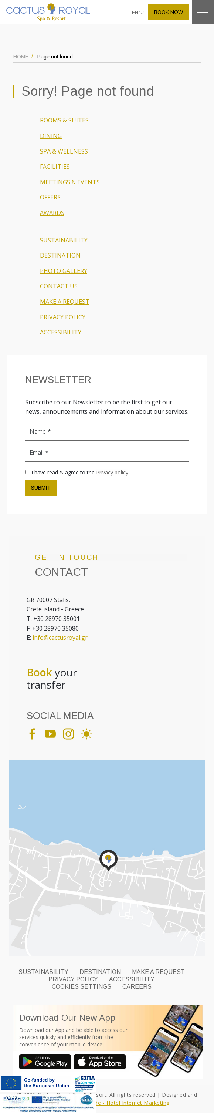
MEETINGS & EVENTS (70, 182)
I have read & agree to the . (80, 472)
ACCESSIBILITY (60, 332)
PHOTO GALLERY (63, 271)
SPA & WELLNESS (64, 151)
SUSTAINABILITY (64, 240)
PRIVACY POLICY (62, 317)
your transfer (52, 678)
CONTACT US (59, 286)
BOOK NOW (168, 12)
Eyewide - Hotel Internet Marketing (125, 1102)
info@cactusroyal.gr (60, 637)
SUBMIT (41, 488)
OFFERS (50, 197)
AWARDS (52, 213)
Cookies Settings (81, 986)
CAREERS (137, 986)
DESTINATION (60, 255)
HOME (20, 57)
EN (135, 12)
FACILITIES (55, 166)
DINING (51, 136)
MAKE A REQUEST (64, 301)
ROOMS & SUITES (64, 120)
